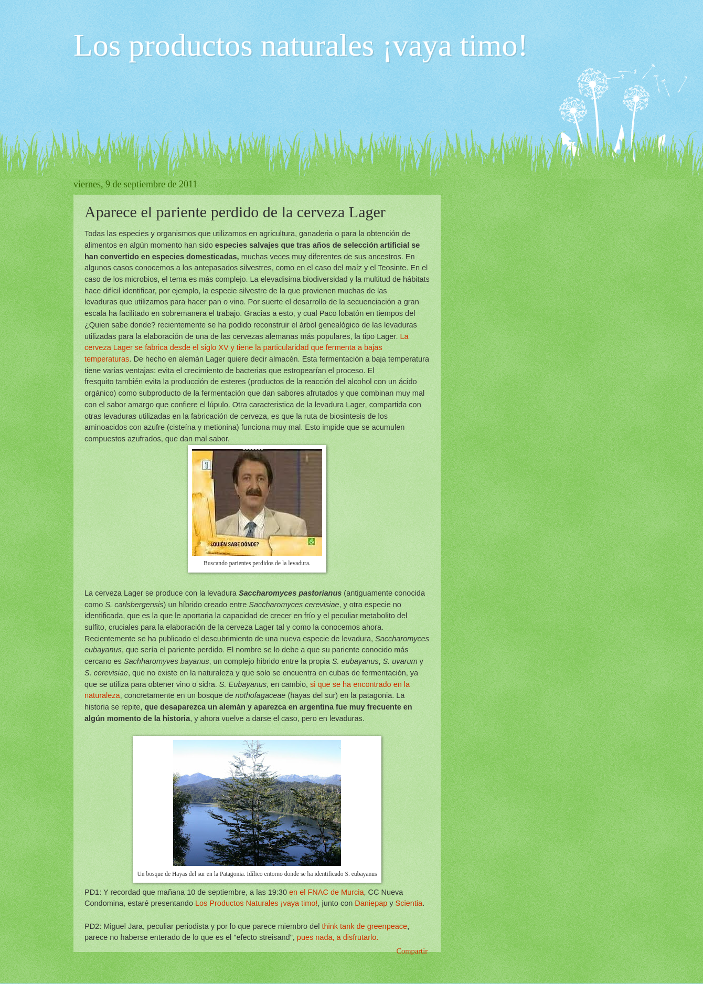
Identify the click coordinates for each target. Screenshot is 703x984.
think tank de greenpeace (364, 926)
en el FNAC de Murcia (326, 892)
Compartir (412, 951)
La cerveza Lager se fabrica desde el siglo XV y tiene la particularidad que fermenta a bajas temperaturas (246, 347)
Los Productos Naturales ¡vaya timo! (256, 903)
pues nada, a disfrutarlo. (337, 937)
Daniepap (371, 903)
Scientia (409, 903)
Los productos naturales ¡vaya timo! (300, 45)
